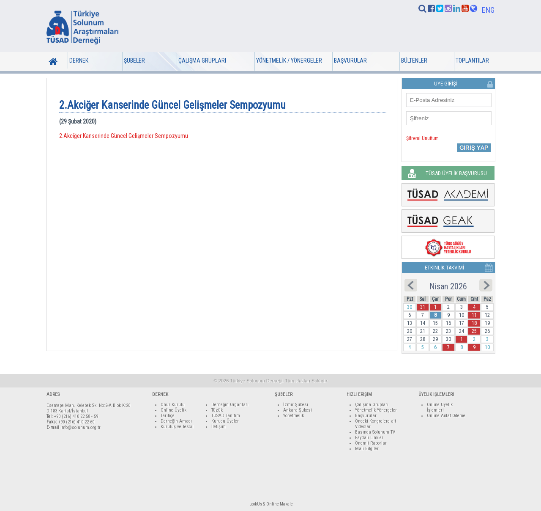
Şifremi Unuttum (422, 138)
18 (474, 323)
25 (474, 331)
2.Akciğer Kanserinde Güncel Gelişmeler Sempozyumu (123, 135)
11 (474, 315)
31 (422, 307)
